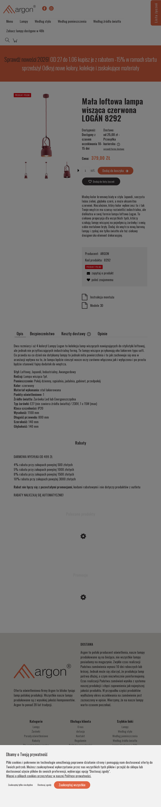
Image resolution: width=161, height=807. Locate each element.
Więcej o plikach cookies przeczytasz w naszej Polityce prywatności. (48, 775)
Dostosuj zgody (44, 784)
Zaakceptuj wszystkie (72, 784)
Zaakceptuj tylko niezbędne (20, 784)
